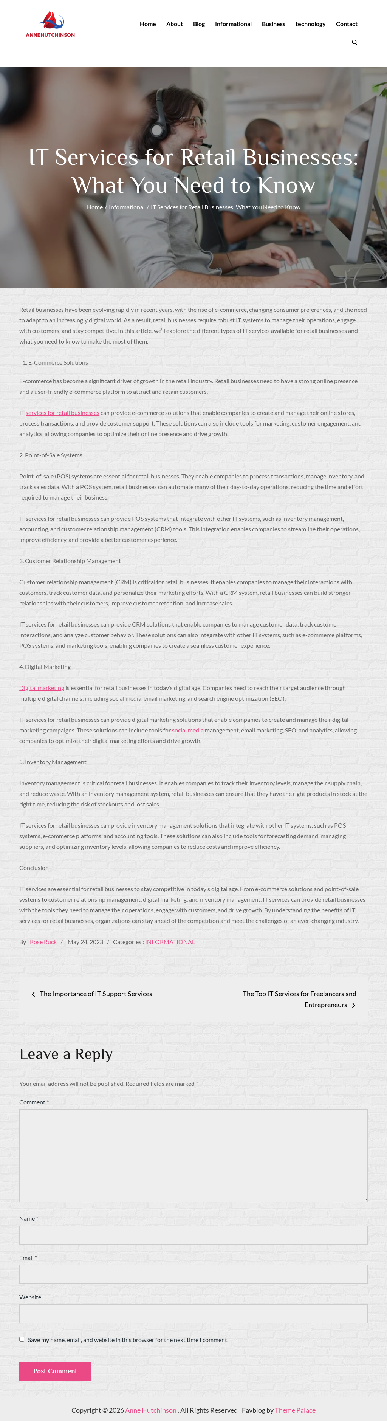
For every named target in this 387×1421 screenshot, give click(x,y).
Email (28, 1257)
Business (273, 23)
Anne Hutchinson (151, 1410)
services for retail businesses (62, 412)
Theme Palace (295, 1410)
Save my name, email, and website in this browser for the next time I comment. (128, 1340)
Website (30, 1296)
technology (311, 23)
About (174, 23)
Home (148, 23)
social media (188, 730)
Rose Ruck (43, 941)
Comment (34, 1101)
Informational (233, 23)
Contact (347, 23)
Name (28, 1218)
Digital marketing (41, 687)
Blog (199, 23)
